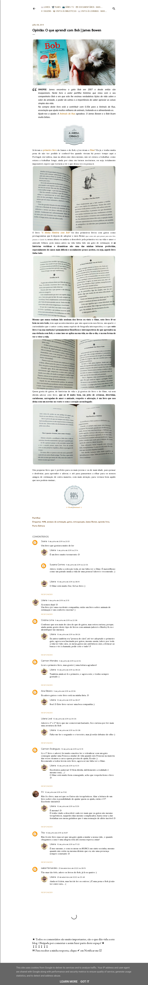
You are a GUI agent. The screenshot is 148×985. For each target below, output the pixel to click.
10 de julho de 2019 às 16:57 (57, 833)
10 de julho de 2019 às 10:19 (72, 749)
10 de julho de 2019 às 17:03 (68, 844)
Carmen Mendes (49, 660)
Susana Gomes (57, 564)
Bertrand (77, 507)
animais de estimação (56, 522)
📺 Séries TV (68, 7)
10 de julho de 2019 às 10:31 (68, 766)
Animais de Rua (67, 113)
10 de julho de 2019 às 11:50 (56, 792)
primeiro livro (50, 150)
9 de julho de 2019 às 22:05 (77, 565)
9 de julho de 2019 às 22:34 (70, 661)
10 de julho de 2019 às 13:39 (68, 806)
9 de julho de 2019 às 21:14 (67, 550)
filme (92, 150)
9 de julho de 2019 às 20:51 (59, 541)
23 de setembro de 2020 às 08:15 (72, 868)
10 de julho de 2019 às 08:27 (68, 700)
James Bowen (91, 522)
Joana (44, 541)
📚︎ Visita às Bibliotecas (64, 11)
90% (44, 522)
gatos (69, 522)
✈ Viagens (46, 11)
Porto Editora (38, 526)
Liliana (53, 550)
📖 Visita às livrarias (88, 11)
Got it (85, 981)
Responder (47, 594)
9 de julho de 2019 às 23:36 (64, 691)
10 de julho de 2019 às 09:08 (68, 730)
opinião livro (103, 522)
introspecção (79, 522)
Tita (43, 832)
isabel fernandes (49, 868)
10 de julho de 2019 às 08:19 (68, 582)
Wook (70, 507)
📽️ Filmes (56, 7)
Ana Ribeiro (47, 691)
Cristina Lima (47, 620)
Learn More (69, 981)
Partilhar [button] (36, 518)
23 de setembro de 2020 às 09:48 (71, 877)
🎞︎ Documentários (85, 7)
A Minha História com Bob (55, 232)
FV (42, 792)
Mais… (99, 7)
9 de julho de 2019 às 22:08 (66, 620)
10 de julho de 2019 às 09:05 (64, 719)
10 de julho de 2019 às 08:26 (68, 634)
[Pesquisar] (114, 8)
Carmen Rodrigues (50, 749)
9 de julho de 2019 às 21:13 (58, 600)
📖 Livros (45, 7)
